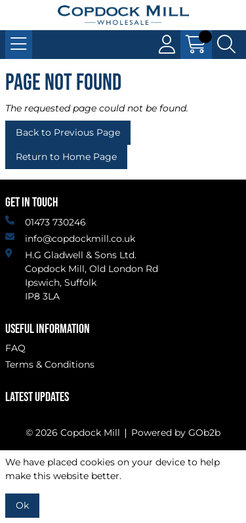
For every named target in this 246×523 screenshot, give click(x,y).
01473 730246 (45, 222)
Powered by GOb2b (175, 432)
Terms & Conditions (49, 364)
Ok (22, 505)
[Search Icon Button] (226, 44)
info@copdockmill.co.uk (70, 238)
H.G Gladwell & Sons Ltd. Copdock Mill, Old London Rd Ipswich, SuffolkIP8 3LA (81, 275)
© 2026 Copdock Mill (73, 432)
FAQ (15, 348)
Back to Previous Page (68, 132)
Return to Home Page (66, 157)
